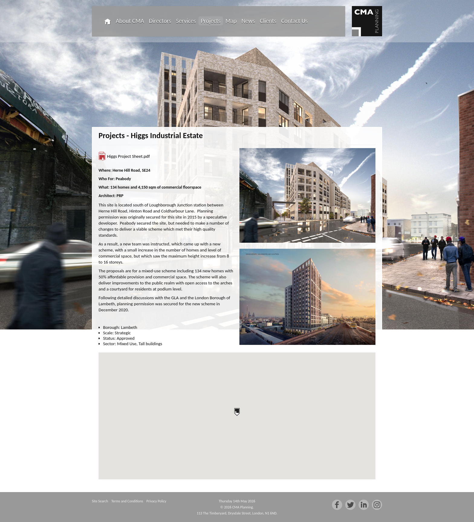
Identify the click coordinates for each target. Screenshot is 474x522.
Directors (160, 20)
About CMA (130, 20)
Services (186, 20)
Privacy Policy (156, 501)
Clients (268, 20)
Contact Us (294, 20)
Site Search (100, 501)
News (248, 20)
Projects (210, 20)
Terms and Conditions (127, 501)
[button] (237, 412)
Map (231, 20)
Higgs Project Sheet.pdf (128, 156)
